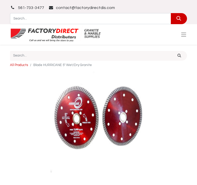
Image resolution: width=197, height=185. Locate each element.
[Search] (179, 18)
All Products (19, 65)
